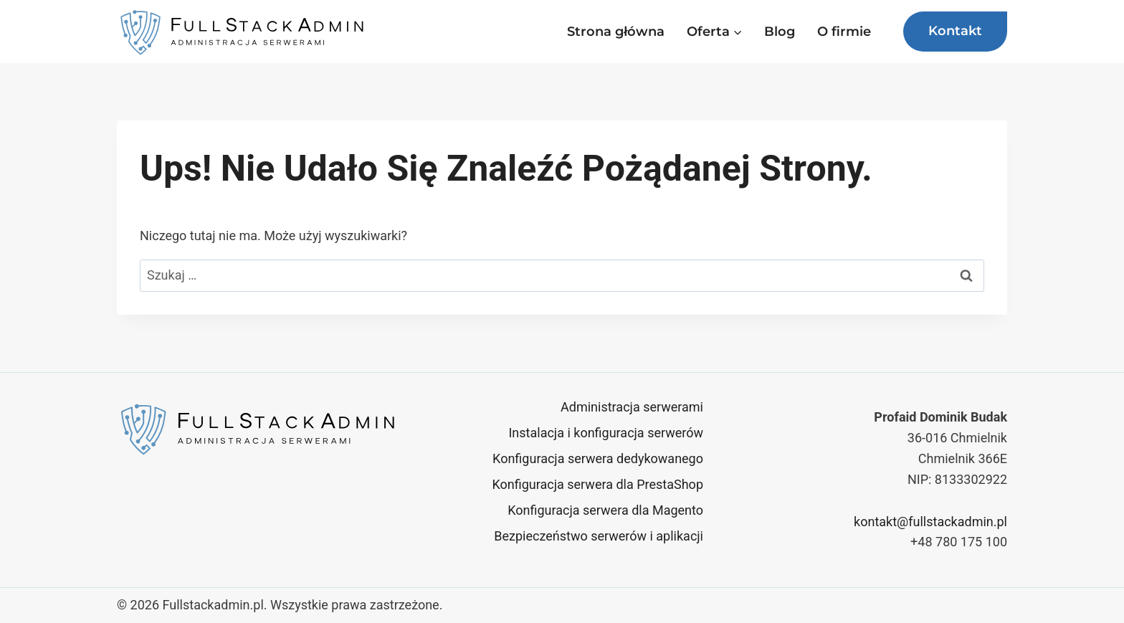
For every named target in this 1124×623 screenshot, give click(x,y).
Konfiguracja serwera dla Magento (605, 510)
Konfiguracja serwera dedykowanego (597, 458)
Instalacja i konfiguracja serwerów (605, 432)
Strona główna (616, 31)
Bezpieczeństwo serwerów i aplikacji (598, 535)
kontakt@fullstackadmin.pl (930, 521)
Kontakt (955, 31)
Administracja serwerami (632, 406)
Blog (779, 31)
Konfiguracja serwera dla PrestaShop (597, 484)
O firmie (844, 31)
